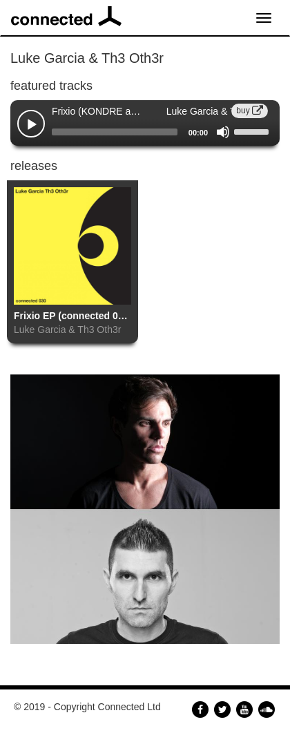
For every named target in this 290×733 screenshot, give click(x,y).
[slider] (114, 131)
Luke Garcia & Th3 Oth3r (67, 329)
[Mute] (223, 132)
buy (249, 110)
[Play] (32, 125)
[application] (145, 132)
